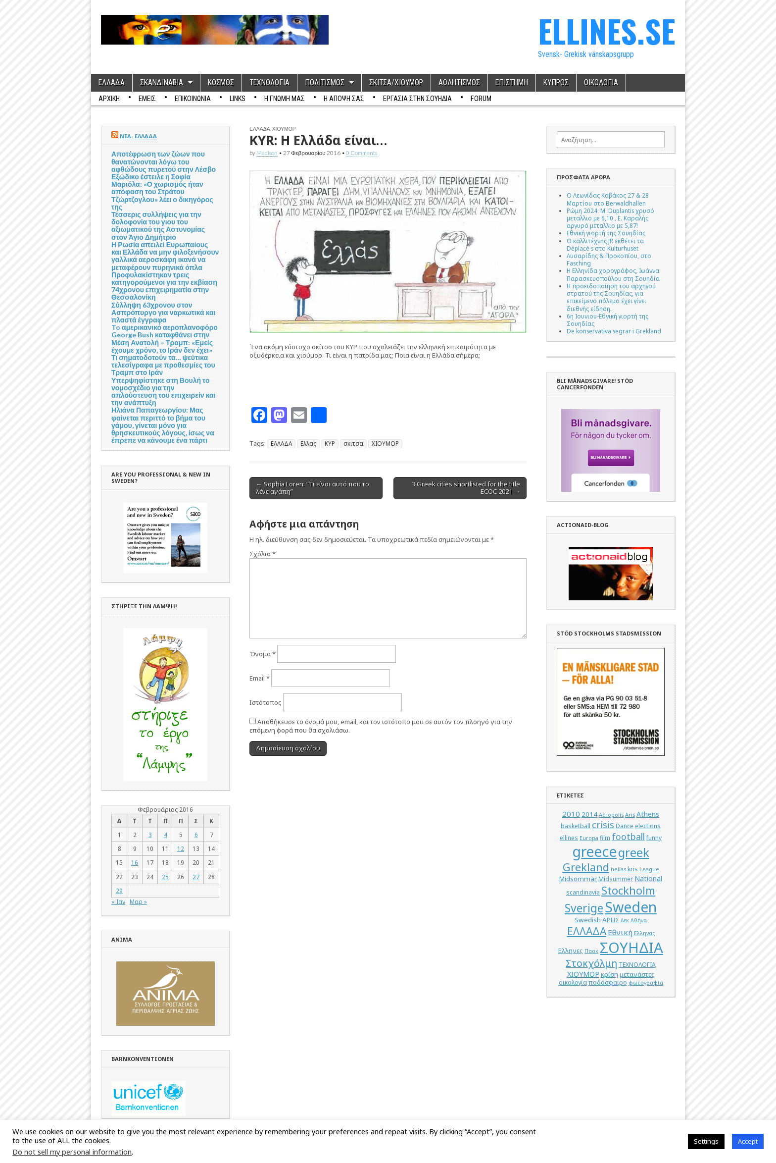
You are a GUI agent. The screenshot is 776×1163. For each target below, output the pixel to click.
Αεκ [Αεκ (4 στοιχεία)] (625, 920)
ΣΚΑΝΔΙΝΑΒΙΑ (161, 82)
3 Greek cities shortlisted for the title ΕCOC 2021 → (466, 487)
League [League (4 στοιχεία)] (649, 869)
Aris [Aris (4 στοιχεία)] (630, 814)
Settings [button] (706, 1141)
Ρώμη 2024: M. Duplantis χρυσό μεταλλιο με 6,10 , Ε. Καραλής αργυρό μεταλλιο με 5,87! (610, 218)
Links (237, 99)
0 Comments (361, 152)
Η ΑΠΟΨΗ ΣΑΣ (344, 99)
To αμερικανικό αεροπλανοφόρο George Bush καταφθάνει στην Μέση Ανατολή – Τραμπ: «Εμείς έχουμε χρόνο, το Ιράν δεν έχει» (164, 338)
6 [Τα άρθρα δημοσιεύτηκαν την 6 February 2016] (196, 835)
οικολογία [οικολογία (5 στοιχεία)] (573, 982)
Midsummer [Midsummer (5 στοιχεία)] (615, 879)
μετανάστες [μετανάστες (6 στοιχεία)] (637, 974)
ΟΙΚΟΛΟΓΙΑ (601, 82)
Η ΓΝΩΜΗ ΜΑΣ (284, 99)
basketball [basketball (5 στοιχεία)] (575, 826)
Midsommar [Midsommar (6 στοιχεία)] (578, 878)
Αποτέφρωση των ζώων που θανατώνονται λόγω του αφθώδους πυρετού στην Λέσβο (163, 161)
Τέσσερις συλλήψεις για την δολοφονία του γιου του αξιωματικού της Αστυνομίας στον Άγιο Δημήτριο (158, 225)
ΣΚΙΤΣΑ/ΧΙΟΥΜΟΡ (396, 82)
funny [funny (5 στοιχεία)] (654, 838)
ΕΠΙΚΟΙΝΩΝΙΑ (193, 99)
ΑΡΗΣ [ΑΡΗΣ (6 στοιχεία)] (610, 919)
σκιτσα (353, 443)
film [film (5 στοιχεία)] (605, 838)
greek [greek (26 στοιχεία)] (633, 852)
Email (259, 678)
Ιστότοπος (265, 702)
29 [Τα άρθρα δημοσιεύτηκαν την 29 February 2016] (119, 891)
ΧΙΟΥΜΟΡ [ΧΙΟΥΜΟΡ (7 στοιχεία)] (583, 974)
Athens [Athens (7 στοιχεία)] (647, 814)
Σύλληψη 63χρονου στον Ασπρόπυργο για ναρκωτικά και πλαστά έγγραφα (163, 312)
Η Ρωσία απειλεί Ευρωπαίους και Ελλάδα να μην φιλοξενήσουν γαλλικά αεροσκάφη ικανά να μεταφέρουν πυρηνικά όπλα (165, 255)
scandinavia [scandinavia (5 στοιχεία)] (583, 892)
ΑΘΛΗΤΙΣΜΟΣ (459, 82)
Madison (267, 152)
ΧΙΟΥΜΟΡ (284, 129)
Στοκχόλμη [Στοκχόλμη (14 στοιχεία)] (591, 963)
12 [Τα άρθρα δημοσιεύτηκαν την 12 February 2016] (180, 848)
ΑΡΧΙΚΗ (109, 99)
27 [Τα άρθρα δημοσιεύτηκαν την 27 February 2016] (196, 877)
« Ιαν (118, 901)
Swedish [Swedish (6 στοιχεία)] (588, 919)
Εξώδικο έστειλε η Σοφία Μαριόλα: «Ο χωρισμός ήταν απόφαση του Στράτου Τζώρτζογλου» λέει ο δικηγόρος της (162, 191)
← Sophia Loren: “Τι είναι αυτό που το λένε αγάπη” (312, 487)
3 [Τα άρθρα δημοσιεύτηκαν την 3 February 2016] (150, 835)
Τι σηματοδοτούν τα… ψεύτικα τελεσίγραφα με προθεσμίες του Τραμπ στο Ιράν (163, 364)
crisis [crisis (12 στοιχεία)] (603, 825)
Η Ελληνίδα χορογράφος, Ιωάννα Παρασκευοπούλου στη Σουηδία (613, 274)
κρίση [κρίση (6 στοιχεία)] (609, 974)
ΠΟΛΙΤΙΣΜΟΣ (324, 82)
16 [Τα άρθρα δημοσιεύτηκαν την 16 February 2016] (134, 862)
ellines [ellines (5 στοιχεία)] (569, 838)
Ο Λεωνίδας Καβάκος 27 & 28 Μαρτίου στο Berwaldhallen (608, 199)
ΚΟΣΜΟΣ (221, 82)
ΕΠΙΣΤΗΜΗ (511, 82)
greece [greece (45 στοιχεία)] (594, 851)
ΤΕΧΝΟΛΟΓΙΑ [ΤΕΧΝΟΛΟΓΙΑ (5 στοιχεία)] (637, 964)
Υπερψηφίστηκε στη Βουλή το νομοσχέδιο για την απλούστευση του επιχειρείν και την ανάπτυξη (163, 391)
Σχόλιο (262, 553)
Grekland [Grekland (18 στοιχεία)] (586, 867)
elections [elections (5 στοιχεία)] (648, 826)
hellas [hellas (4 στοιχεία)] (618, 869)
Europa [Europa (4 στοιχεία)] (589, 838)
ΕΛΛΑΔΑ (111, 82)
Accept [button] (748, 1141)
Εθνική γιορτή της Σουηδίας (606, 233)
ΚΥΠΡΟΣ (556, 82)
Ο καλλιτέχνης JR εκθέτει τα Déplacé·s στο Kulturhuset (605, 244)
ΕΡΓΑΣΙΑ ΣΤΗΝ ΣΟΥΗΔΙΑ (417, 99)
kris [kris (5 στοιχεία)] (633, 869)
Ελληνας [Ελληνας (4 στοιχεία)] (644, 933)
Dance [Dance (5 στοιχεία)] (624, 826)
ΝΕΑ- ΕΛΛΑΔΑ (138, 136)
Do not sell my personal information (72, 1152)
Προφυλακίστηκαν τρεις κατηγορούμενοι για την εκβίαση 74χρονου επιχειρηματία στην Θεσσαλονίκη (164, 286)
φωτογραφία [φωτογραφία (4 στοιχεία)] (646, 982)
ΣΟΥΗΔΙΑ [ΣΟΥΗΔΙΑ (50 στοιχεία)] (631, 947)
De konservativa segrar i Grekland (614, 331)
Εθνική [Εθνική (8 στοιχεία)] (620, 932)
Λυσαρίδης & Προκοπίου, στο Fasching (609, 259)
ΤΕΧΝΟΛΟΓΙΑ (269, 82)
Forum (481, 99)
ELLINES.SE (606, 30)
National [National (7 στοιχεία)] (648, 878)
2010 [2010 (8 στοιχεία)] (571, 814)
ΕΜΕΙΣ (147, 99)
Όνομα (262, 653)
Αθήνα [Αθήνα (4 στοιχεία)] (638, 920)
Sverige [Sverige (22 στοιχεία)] (584, 908)
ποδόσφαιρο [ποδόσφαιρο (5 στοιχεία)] (607, 982)
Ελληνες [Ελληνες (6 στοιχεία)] (570, 950)
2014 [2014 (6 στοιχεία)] (589, 814)
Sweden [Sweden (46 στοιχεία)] (631, 906)
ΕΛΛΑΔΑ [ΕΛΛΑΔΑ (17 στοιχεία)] (586, 931)
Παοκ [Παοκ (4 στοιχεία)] (591, 951)
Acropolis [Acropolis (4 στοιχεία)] (611, 814)
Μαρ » (138, 901)
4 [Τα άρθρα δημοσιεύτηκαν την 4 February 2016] (165, 835)
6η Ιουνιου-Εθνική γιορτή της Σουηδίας (607, 319)
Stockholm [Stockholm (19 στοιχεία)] (628, 890)
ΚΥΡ (330, 443)
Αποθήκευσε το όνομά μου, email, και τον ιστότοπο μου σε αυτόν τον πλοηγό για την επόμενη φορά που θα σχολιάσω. (380, 726)
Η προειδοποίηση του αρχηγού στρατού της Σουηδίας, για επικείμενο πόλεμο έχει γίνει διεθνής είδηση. (611, 297)
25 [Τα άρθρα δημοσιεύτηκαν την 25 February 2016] (165, 877)
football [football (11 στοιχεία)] (628, 837)
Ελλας (308, 443)
